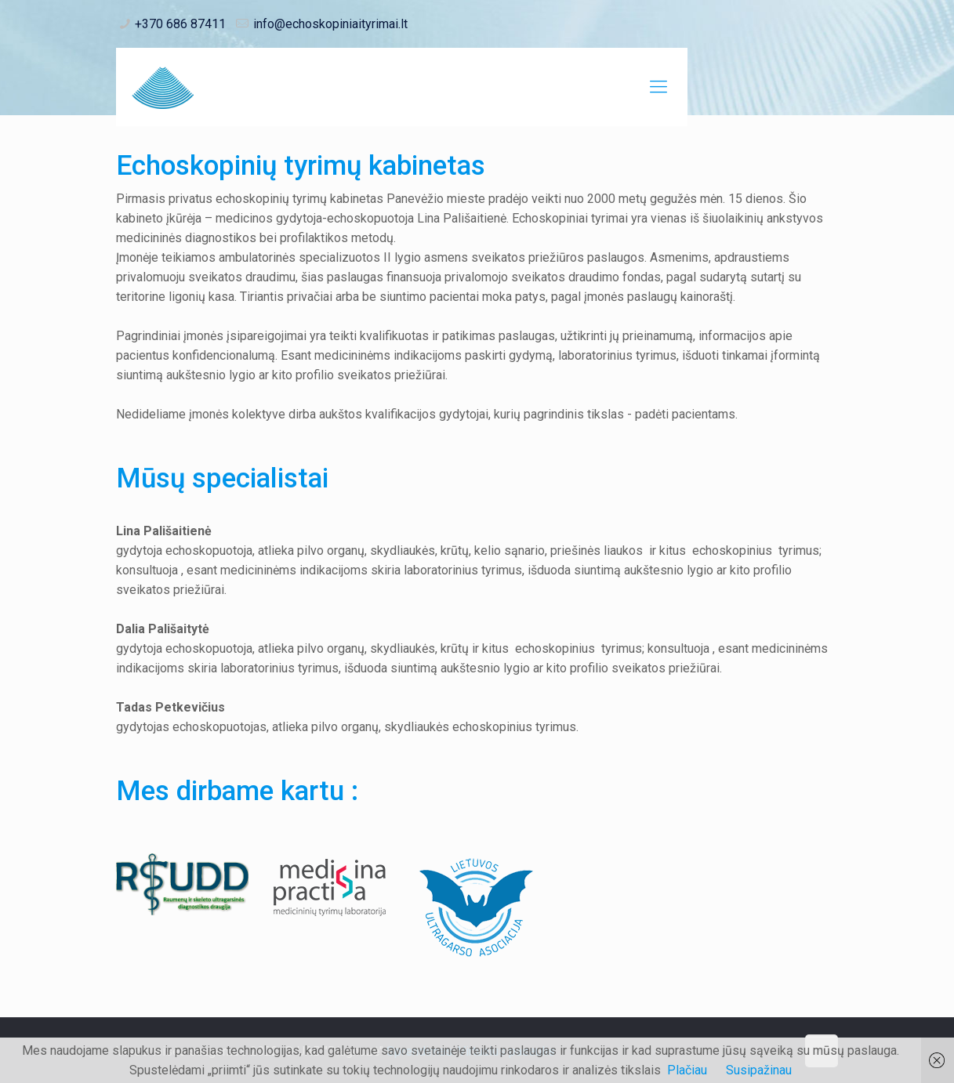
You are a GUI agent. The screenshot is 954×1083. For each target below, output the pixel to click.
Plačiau (687, 1070)
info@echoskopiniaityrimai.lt (330, 23)
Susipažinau (759, 1070)
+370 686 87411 (180, 23)
